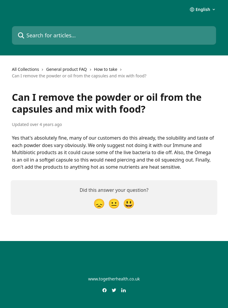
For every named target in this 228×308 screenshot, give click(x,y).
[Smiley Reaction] (128, 203)
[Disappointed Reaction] (99, 203)
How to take (106, 69)
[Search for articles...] (114, 35)
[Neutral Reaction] (114, 203)
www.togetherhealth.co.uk (114, 279)
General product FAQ (66, 69)
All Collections (25, 69)
